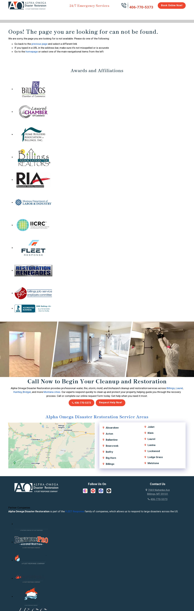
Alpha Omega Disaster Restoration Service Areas (97, 416)
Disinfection (96, 14)
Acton (109, 433)
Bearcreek (112, 445)
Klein (151, 432)
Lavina (151, 445)
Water (24, 14)
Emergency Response (135, 15)
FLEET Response (74, 511)
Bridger (27, 391)
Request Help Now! (110, 402)
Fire (39, 14)
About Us (177, 15)
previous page (39, 43)
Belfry (109, 451)
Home (11, 14)
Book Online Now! (171, 5)
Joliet (151, 426)
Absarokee (112, 427)
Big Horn (111, 457)
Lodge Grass (155, 457)
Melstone (153, 463)
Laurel (179, 388)
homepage (32, 51)
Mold (77, 14)
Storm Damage (55, 15)
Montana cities (51, 391)
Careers (163, 14)
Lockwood (154, 451)
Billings (171, 388)
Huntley (17, 391)
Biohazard (114, 14)
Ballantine (112, 439)
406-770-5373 (141, 7)
